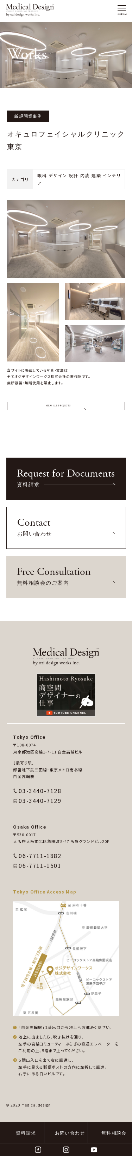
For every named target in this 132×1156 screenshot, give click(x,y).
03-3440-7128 (40, 810)
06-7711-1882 (40, 875)
